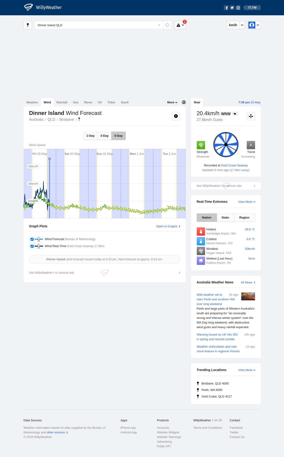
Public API (164, 446)
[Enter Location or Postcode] (103, 25)
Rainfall (61, 102)
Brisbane (66, 119)
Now (197, 102)
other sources (56, 432)
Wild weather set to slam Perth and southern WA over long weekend (226, 311)
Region (244, 217)
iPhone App (128, 427)
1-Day (90, 135)
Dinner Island (79, 119)
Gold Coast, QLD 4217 (217, 396)
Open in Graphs (167, 226)
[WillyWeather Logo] (45, 8)
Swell (124, 102)
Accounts (163, 427)
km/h (233, 25)
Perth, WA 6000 (212, 390)
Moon (88, 102)
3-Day (104, 135)
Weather (32, 102)
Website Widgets (168, 432)
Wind (47, 102)
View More (245, 201)
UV (100, 102)
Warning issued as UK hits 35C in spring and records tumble (226, 336)
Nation (206, 217)
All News (247, 282)
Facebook (236, 427)
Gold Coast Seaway (234, 165)
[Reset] (159, 25)
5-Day (118, 135)
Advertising (164, 441)
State (225, 217)
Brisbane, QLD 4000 (215, 383)
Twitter (234, 432)
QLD (51, 119)
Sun (76, 102)
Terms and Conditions (207, 427)
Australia (36, 119)
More (170, 102)
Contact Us (237, 437)
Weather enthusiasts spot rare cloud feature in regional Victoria (226, 348)
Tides (111, 102)
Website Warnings (169, 437)
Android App (129, 432)
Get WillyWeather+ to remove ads (219, 185)
